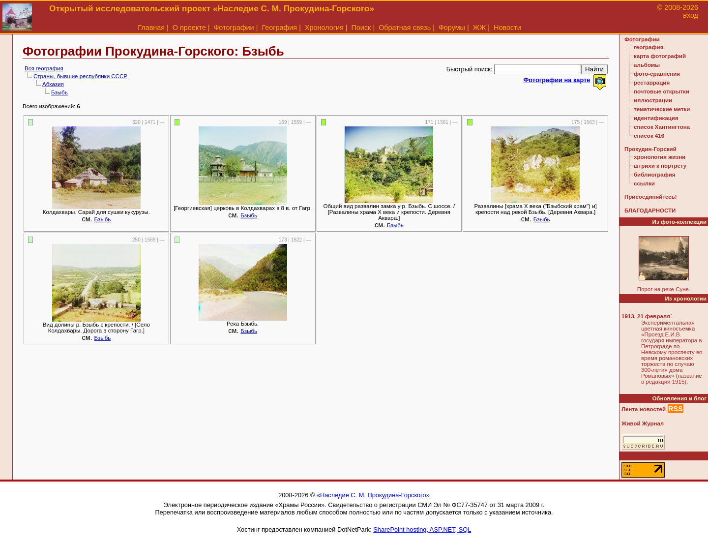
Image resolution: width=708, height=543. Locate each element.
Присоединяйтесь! (650, 197)
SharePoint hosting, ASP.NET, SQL (422, 529)
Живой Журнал (642, 423)
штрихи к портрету (660, 166)
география (648, 47)
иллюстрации (653, 100)
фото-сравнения (657, 74)
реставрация (652, 83)
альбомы (647, 65)
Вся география (44, 68)
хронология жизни (659, 157)
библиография (655, 175)
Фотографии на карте (556, 80)
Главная (151, 27)
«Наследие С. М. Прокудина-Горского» (373, 495)
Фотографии (233, 27)
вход (690, 15)
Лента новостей (643, 409)
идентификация (656, 118)
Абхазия (53, 84)
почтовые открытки (661, 91)
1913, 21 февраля (645, 316)
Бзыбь (59, 92)
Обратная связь (405, 27)
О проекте (189, 27)
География (279, 27)
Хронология (324, 27)
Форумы (452, 27)
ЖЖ (479, 27)
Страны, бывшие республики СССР (80, 76)
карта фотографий (660, 56)
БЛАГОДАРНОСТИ (650, 210)
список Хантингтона (662, 127)
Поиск (361, 27)
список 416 (649, 136)
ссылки (644, 183)
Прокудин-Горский (650, 149)
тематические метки (662, 109)
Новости (507, 27)
